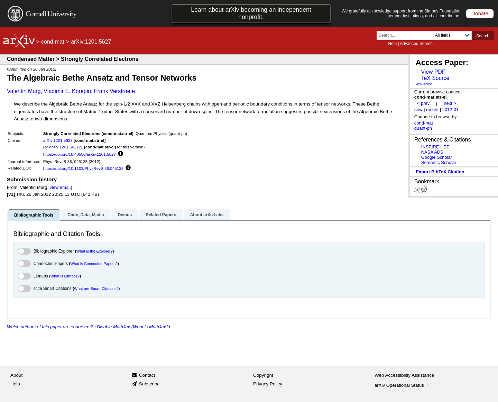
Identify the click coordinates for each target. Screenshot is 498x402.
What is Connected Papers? (94, 264)
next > (450, 103)
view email (60, 187)
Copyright (263, 375)
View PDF (433, 72)
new (418, 109)
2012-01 (450, 109)
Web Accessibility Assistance (404, 375)
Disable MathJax (113, 326)
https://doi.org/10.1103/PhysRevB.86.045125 (83, 168)
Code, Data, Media (85, 214)
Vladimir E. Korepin (67, 91)
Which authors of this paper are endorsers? (50, 326)
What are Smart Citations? (96, 288)
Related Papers (161, 214)
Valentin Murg (24, 91)
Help (392, 43)
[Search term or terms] (407, 35)
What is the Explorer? (94, 251)
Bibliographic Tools (33, 215)
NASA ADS (432, 152)
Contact (147, 375)
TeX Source (435, 78)
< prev (423, 103)
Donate (479, 13)
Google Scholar (436, 157)
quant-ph (423, 128)
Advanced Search (416, 43)
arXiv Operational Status (402, 385)
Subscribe (149, 383)
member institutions (404, 15)
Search (482, 36)
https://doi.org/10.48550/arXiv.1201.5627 (79, 154)
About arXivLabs (206, 214)
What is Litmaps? (65, 276)
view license (424, 84)
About (16, 375)
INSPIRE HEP (435, 146)
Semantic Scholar (438, 162)
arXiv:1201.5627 (58, 140)
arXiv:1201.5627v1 (66, 147)
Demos (125, 214)
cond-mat (52, 42)
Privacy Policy (267, 383)
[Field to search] (452, 35)
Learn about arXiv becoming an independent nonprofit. (251, 13)
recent (432, 109)
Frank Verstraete (114, 91)
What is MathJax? (150, 326)
